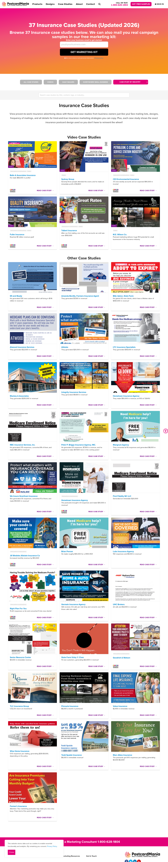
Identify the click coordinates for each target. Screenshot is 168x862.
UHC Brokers (119, 604)
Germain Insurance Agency (73, 604)
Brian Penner (67, 551)
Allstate (64, 347)
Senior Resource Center (20, 657)
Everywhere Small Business (95, 82)
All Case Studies (31, 82)
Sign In (159, 4)
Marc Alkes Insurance (122, 755)
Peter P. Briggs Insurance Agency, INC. (78, 445)
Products (37, 4)
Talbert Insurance (69, 230)
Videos (50, 82)
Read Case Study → (45, 191)
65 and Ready (16, 296)
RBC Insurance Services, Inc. (22, 445)
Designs (50, 4)
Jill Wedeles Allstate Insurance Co (25, 555)
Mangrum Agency (121, 445)
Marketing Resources (71, 856)
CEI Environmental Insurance (126, 179)
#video (29, 171)
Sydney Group (67, 179)
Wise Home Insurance (19, 751)
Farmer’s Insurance (18, 806)
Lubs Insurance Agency (123, 551)
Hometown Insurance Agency (126, 396)
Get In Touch (91, 856)
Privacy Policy (52, 846)
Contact (90, 4)
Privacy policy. (99, 58)
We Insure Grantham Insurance (24, 496)
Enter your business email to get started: (84, 40)
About (79, 4)
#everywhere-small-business (18, 171)
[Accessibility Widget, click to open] (165, 431)
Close (12, 852)
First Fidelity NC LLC (122, 496)
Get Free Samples (141, 4)
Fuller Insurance (17, 234)
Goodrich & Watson (121, 658)
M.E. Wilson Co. (120, 234)
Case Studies (65, 4)
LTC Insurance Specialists (124, 347)
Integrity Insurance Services (73, 392)
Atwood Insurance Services (22, 347)
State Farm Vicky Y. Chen (72, 657)
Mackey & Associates (19, 396)
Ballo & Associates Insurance (23, 175)
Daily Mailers (68, 82)
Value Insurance (120, 706)
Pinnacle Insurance (69, 706)
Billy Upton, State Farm (123, 296)
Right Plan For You (18, 608)
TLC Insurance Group (19, 706)
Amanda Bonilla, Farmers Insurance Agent (80, 296)
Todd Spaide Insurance (71, 755)
